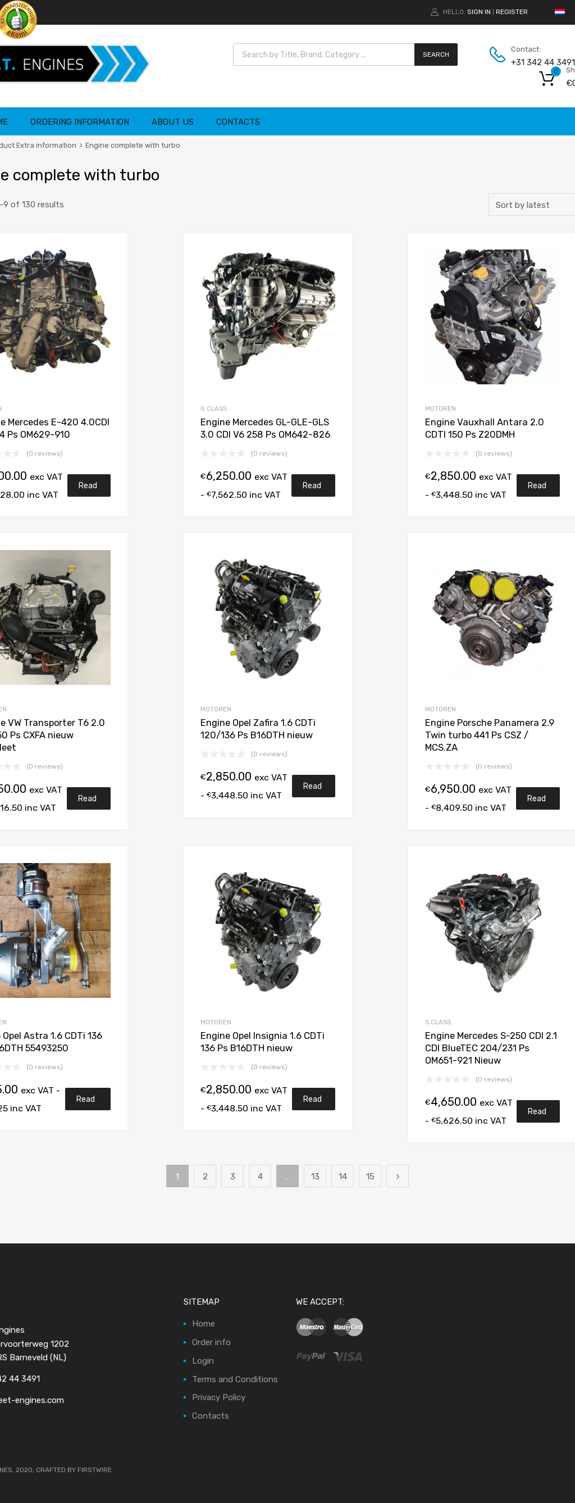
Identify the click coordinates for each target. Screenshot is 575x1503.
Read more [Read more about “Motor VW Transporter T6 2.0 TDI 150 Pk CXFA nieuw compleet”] (87, 802)
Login (203, 1361)
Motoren (215, 709)
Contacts (238, 122)
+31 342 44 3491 (538, 62)
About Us (173, 122)
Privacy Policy (218, 1397)
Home (203, 1324)
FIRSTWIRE (94, 1470)
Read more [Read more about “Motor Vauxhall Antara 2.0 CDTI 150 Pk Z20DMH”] (537, 489)
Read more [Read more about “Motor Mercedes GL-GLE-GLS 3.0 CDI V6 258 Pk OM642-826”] (312, 489)
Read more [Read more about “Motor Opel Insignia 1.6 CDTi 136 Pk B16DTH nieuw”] (312, 1102)
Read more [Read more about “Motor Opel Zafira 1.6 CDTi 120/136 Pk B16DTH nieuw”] (312, 789)
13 (315, 1176)
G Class (213, 408)
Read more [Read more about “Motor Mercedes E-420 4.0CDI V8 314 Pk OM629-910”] (88, 489)
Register (512, 12)
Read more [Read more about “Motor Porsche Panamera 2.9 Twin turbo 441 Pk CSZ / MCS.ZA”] (536, 802)
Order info (211, 1342)
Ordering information (79, 122)
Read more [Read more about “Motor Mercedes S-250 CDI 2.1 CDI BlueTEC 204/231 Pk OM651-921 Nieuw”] (537, 1115)
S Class (438, 1022)
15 (370, 1176)
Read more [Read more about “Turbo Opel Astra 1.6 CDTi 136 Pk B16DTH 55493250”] (85, 1102)
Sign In (479, 12)
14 (343, 1176)
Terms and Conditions (235, 1379)
